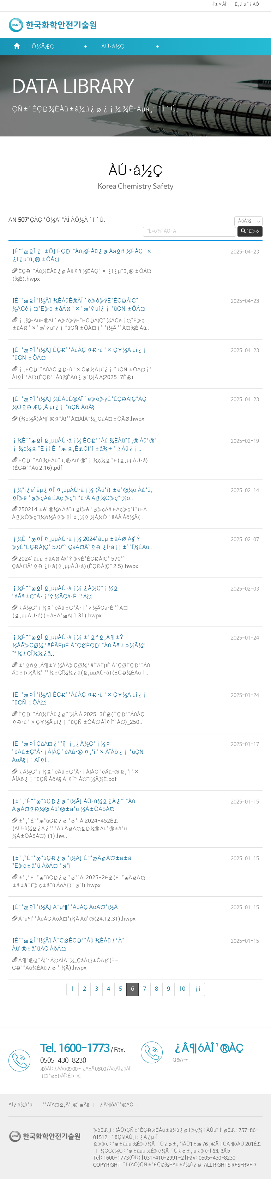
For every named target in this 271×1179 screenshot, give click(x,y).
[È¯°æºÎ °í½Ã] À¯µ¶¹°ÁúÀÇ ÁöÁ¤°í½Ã (65, 907)
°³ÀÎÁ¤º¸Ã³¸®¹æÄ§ (66, 1105)
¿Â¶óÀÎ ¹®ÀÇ (116, 1105)
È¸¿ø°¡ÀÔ (247, 4)
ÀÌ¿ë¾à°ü (20, 1105)
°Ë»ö (250, 231)
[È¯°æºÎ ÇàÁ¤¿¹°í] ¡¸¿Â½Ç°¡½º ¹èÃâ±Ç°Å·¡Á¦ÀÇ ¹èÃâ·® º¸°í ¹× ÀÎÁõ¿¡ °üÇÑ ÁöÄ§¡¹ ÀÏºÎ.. (78, 752)
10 (182, 989)
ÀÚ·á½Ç (112, 46)
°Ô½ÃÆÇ (41, 46)
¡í (197, 989)
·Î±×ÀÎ (218, 4)
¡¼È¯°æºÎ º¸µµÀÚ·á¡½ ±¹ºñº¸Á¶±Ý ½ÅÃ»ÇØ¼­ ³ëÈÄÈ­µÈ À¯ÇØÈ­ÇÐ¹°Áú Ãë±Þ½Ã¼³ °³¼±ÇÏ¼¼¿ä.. (79, 645)
